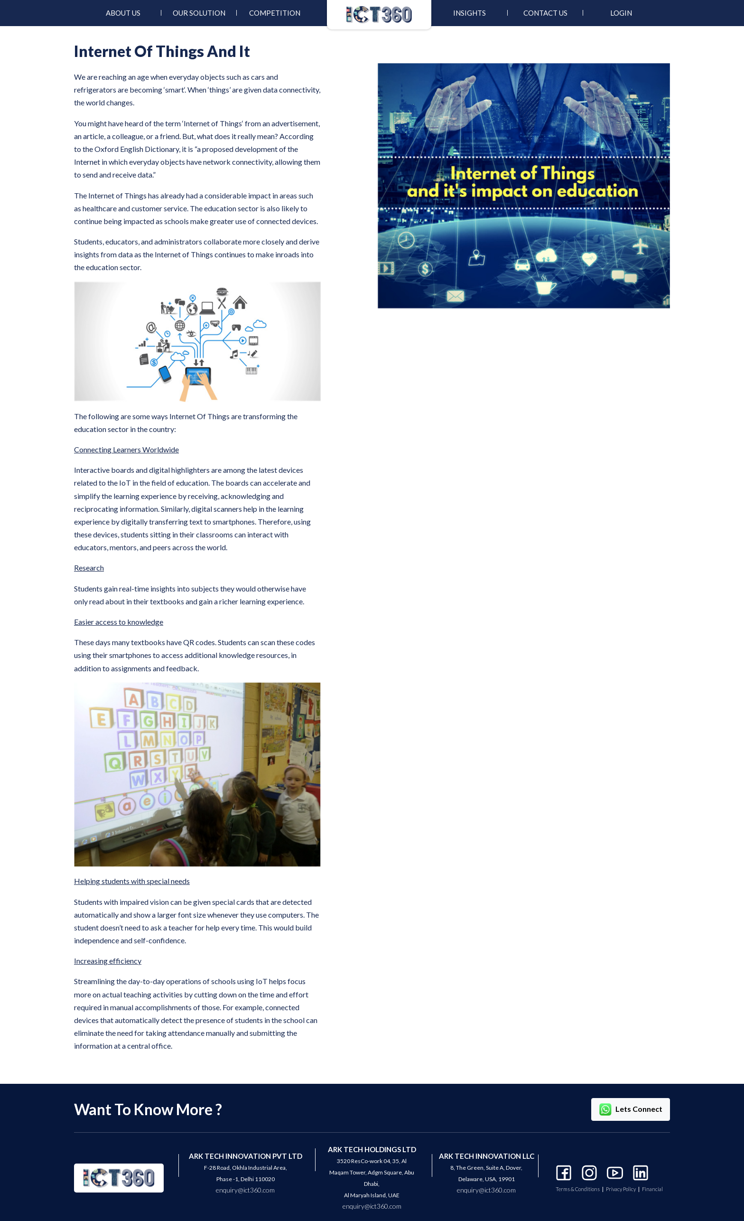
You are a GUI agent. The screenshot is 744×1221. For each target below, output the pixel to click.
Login (621, 13)
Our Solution (199, 13)
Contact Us (545, 13)
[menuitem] (123, 13)
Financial (652, 1189)
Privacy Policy (621, 1189)
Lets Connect (630, 1109)
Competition (274, 13)
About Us (123, 13)
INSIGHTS (469, 13)
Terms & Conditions (578, 1189)
